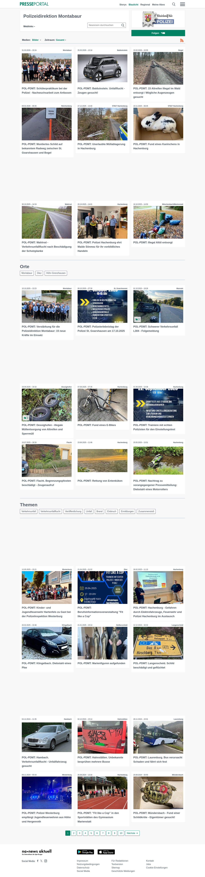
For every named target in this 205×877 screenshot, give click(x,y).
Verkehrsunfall (29, 511)
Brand (103, 511)
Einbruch (115, 511)
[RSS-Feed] (182, 41)
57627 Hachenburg (119, 106)
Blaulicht (133, 4)
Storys (123, 4)
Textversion (117, 863)
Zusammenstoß (152, 511)
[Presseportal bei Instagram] (45, 859)
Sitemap (115, 866)
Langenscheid (177, 625)
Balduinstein (122, 51)
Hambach (67, 719)
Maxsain (179, 289)
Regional (145, 4)
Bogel (180, 51)
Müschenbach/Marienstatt (172, 204)
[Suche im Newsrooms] (106, 25)
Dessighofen (66, 387)
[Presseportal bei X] (40, 860)
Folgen (158, 33)
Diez (40, 273)
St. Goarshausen (120, 289)
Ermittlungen (132, 511)
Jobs (148, 863)
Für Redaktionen (119, 860)
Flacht (68, 442)
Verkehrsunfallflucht (52, 511)
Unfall (92, 511)
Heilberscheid (121, 625)
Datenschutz (83, 866)
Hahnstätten (122, 719)
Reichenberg (66, 106)
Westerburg (66, 569)
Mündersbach (177, 774)
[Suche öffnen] (174, 4)
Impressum (82, 860)
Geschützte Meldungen (123, 870)
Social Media (83, 870)
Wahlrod (68, 204)
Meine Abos (158, 4)
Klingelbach (66, 625)
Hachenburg (122, 204)
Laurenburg (178, 719)
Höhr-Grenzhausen (57, 273)
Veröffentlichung (75, 511)
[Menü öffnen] (182, 4)
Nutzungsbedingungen (88, 863)
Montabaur (67, 51)
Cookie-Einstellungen (157, 866)
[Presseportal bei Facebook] (36, 860)
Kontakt (150, 860)
